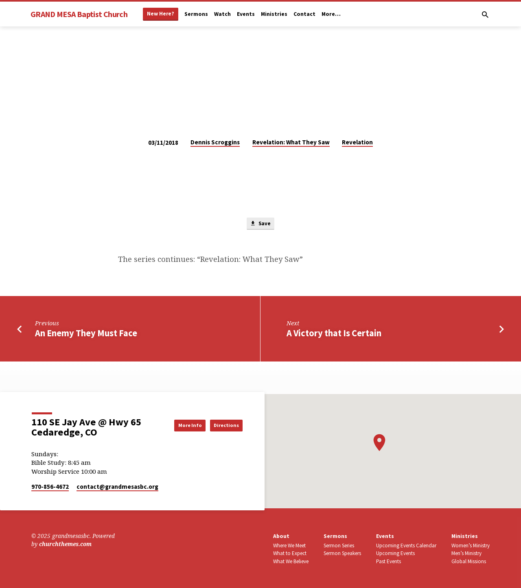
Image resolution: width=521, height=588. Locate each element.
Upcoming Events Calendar (406, 545)
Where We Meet (289, 545)
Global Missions (468, 561)
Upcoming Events (395, 553)
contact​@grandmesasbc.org (117, 486)
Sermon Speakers (342, 553)
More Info (177, 425)
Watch (222, 14)
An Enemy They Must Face (86, 334)
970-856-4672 (50, 486)
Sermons (196, 14)
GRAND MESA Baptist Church (79, 14)
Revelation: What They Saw (291, 142)
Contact (304, 14)
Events (246, 14)
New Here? (160, 13)
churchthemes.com (65, 544)
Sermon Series (339, 545)
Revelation (357, 142)
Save (260, 224)
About (281, 536)
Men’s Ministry (466, 553)
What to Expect (289, 553)
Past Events (388, 561)
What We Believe (291, 561)
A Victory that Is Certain (334, 334)
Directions (222, 425)
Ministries (274, 14)
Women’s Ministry (470, 545)
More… (331, 14)
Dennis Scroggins (215, 142)
